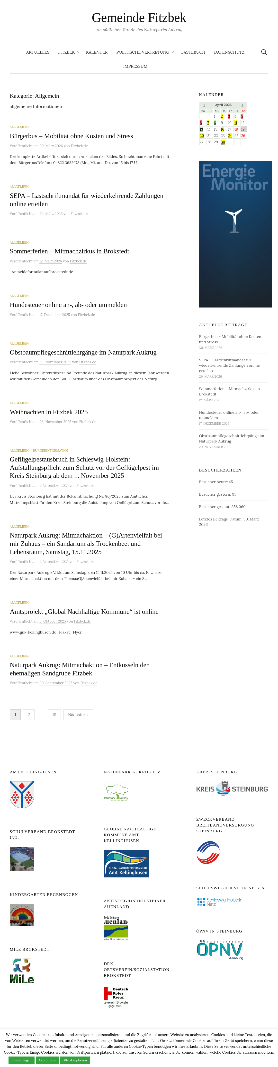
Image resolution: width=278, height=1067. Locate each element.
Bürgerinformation (51, 450)
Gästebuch (192, 52)
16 (222, 129)
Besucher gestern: (215, 494)
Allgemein (19, 127)
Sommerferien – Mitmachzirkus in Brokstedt (69, 251)
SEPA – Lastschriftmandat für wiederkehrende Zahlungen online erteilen (229, 365)
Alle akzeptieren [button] (75, 1060)
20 (202, 135)
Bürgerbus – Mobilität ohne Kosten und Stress (71, 136)
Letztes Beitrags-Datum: (221, 519)
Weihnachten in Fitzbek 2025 (49, 412)
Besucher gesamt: (215, 506)
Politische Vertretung (142, 52)
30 (223, 142)
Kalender (97, 52)
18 (54, 714)
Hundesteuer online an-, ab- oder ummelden (68, 304)
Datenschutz (229, 52)
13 (201, 129)
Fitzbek (66, 52)
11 (235, 122)
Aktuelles (37, 52)
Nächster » (78, 714)
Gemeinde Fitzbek (139, 17)
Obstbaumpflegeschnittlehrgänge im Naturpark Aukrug (83, 352)
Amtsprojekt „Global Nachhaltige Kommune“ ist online (84, 611)
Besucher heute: (214, 481)
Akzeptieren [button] (47, 1060)
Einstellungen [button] (21, 1060)
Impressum (135, 66)
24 (230, 135)
